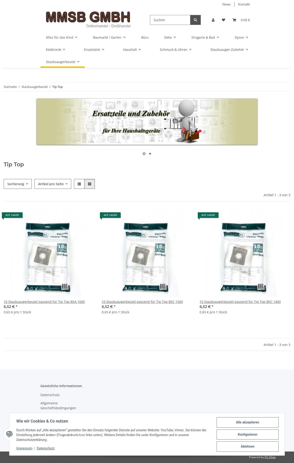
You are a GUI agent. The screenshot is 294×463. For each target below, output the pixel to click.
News (226, 4)
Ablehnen (247, 447)
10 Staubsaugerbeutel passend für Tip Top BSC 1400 (240, 301)
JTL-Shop (270, 457)
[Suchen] (170, 20)
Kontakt (244, 4)
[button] (213, 20)
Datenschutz (46, 449)
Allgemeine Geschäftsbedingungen (58, 405)
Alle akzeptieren (247, 423)
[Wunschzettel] (223, 20)
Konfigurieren (247, 435)
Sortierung (15, 184)
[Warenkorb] (241, 20)
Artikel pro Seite (51, 184)
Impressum (25, 449)
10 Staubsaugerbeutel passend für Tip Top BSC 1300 (142, 301)
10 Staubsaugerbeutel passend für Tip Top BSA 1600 (44, 301)
